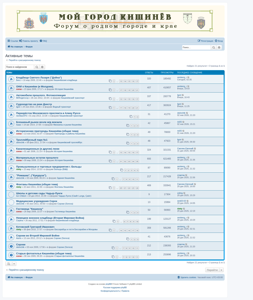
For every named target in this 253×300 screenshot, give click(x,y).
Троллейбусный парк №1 (31, 139)
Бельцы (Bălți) (61, 169)
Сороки (20, 244)
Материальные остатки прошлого (37, 157)
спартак (181, 175)
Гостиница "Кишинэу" (29, 208)
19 (129, 90)
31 (121, 161)
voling (180, 193)
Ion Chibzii (21, 196)
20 (133, 90)
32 (125, 161)
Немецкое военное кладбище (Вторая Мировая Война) (50, 217)
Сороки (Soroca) (65, 204)
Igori (179, 95)
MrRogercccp (22, 98)
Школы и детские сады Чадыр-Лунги (39, 193)
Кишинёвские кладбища (65, 80)
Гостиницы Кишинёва (65, 211)
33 (129, 161)
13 (121, 81)
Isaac (18, 125)
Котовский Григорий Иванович (35, 226)
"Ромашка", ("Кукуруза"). (31, 175)
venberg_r (182, 77)
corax (19, 89)
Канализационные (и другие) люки (37, 148)
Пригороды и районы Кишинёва (69, 133)
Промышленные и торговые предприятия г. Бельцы (48, 166)
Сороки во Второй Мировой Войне (37, 235)
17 (137, 81)
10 (133, 179)
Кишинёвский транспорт (73, 98)
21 (137, 90)
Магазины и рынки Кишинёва (67, 125)
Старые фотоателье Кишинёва (69, 256)
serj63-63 (181, 201)
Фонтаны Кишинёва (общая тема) (37, 184)
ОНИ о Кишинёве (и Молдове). (35, 86)
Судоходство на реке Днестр (34, 104)
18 (125, 90)
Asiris (18, 238)
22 (129, 188)
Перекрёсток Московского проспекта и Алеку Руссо (48, 113)
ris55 (179, 122)
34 (133, 161)
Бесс (18, 80)
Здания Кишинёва (65, 178)
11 (137, 179)
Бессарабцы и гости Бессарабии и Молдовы (75, 229)
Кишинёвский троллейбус (69, 142)
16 (133, 81)
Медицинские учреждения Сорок (36, 201)
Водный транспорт (62, 107)
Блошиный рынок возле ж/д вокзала (39, 122)
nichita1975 (21, 116)
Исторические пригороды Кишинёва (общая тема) (47, 131)
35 (137, 161)
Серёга (19, 220)
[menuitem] (28, 41)
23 (133, 188)
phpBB (108, 284)
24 (137, 188)
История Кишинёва (64, 89)
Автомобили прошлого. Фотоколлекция (41, 95)
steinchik (181, 113)
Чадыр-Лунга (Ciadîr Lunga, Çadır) (74, 196)
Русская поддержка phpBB (115, 287)
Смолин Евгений (185, 148)
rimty (18, 169)
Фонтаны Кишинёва (63, 187)
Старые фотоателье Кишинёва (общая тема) (44, 253)
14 (125, 81)
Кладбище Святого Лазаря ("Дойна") (39, 77)
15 (129, 81)
